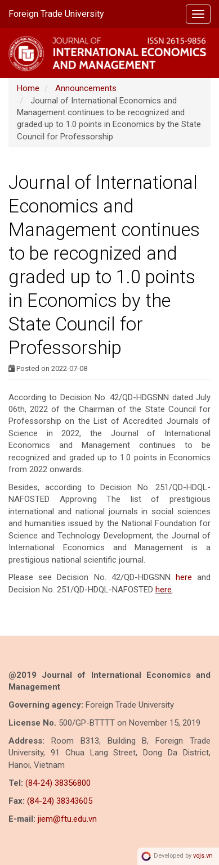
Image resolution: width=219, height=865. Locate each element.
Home (28, 88)
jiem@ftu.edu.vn (67, 819)
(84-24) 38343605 (59, 801)
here (184, 577)
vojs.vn (203, 855)
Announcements (86, 88)
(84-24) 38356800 (58, 783)
